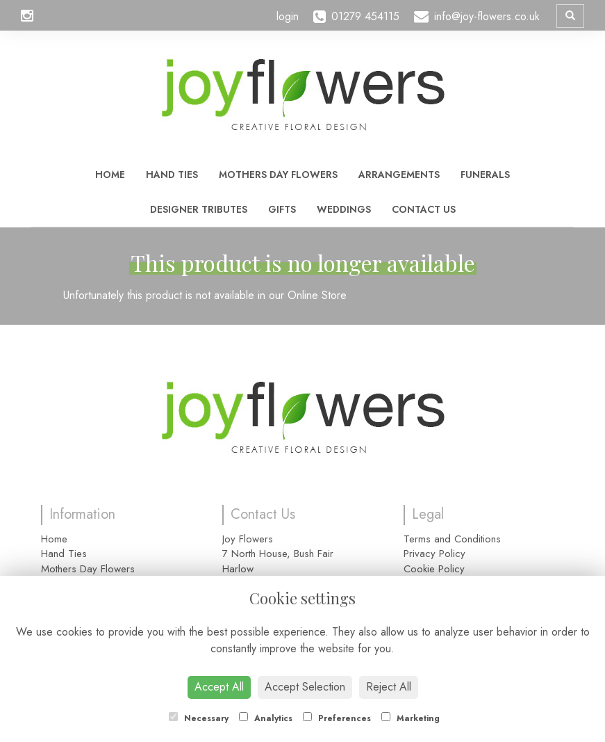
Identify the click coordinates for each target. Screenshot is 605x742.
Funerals (485, 175)
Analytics (265, 718)
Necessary (199, 718)
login (287, 16)
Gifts (282, 209)
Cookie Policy (434, 568)
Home (110, 175)
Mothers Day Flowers (278, 175)
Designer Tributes (198, 209)
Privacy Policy (434, 553)
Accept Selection (305, 687)
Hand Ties (172, 175)
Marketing (410, 718)
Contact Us (424, 209)
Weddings (344, 209)
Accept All (219, 687)
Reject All (388, 687)
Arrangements (399, 175)
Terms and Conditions (452, 539)
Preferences (337, 718)
